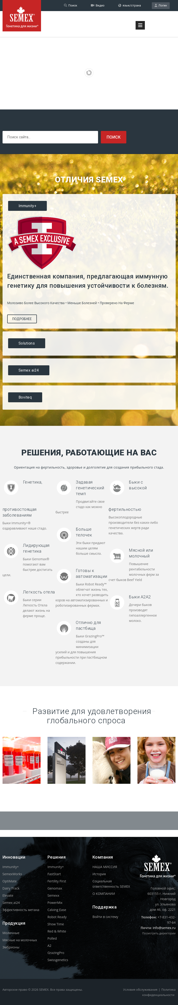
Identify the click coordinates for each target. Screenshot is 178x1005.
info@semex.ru (164, 928)
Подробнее (22, 319)
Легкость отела (39, 592)
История (99, 874)
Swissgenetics (58, 960)
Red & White (57, 931)
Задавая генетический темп (90, 488)
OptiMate (10, 881)
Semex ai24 (11, 902)
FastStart (54, 874)
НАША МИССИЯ (104, 867)
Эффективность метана (21, 910)
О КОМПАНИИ (103, 893)
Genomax (55, 888)
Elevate (8, 895)
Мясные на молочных (20, 940)
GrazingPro (56, 953)
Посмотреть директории (159, 933)
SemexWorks (12, 874)
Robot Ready (57, 917)
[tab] (89, 206)
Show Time (56, 924)
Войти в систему (105, 916)
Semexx (53, 895)
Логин (161, 5)
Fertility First (57, 881)
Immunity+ (11, 867)
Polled (52, 938)
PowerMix (55, 902)
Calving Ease (57, 910)
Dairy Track (11, 888)
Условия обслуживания (140, 989)
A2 (49, 945)
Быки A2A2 (140, 596)
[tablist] (89, 302)
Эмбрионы (11, 947)
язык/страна (129, 5)
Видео (98, 5)
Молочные (11, 933)
